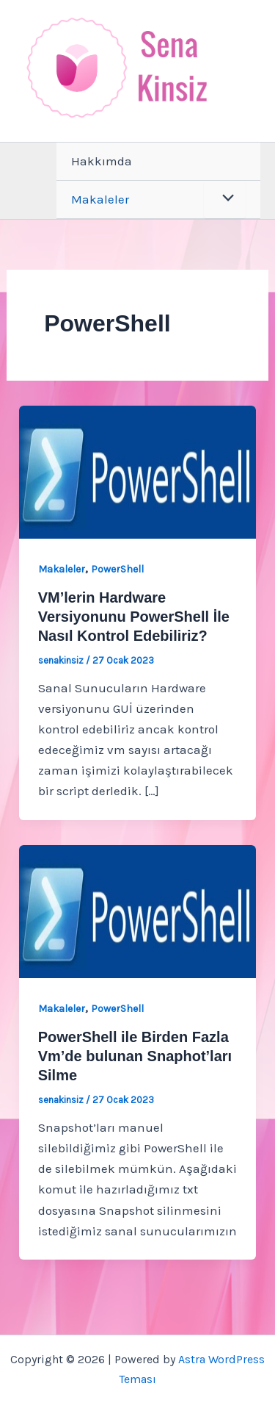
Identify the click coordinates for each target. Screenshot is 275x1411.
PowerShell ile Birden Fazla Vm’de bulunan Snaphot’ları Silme (135, 1056)
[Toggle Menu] (225, 199)
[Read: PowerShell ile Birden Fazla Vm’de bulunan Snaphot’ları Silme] (137, 910)
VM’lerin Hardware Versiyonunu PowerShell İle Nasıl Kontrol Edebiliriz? (134, 616)
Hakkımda (101, 161)
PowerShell (117, 569)
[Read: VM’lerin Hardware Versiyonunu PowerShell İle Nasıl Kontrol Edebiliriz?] (137, 470)
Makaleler (100, 199)
